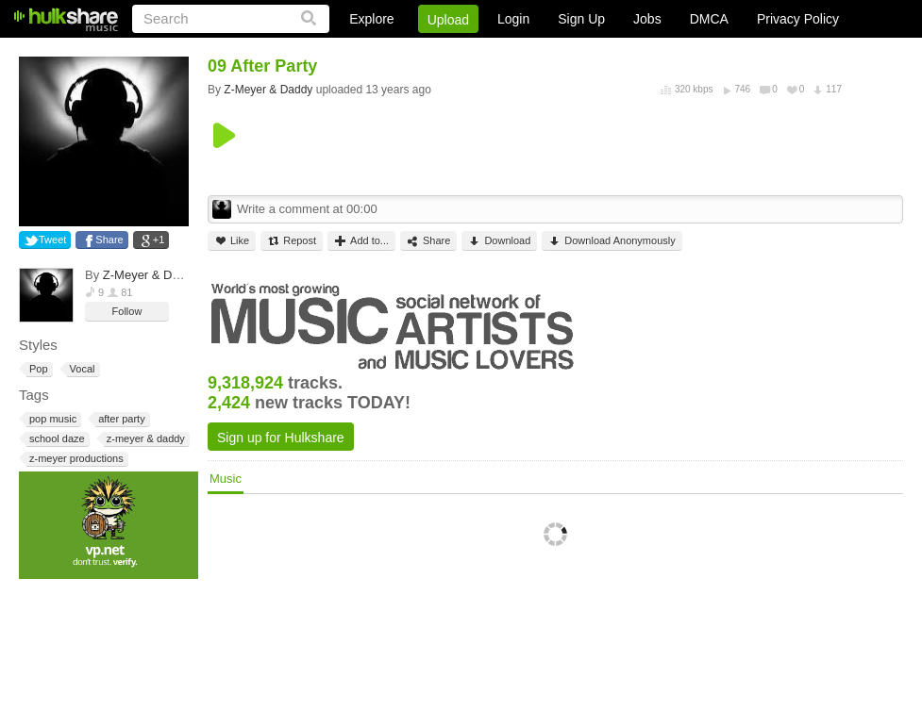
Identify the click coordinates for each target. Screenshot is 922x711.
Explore (371, 18)
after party (120, 419)
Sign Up (581, 18)
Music (226, 478)
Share (109, 239)
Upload (448, 19)
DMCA (709, 18)
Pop (37, 369)
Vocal (81, 369)
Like (231, 241)
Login (513, 18)
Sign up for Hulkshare (280, 437)
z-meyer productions (75, 459)
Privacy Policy (798, 18)
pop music (51, 419)
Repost (291, 241)
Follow (127, 311)
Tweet (52, 239)
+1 (159, 239)
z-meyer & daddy (144, 439)
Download (499, 241)
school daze (55, 439)
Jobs (647, 18)
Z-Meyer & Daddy (151, 275)
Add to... (361, 241)
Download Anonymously (611, 241)
